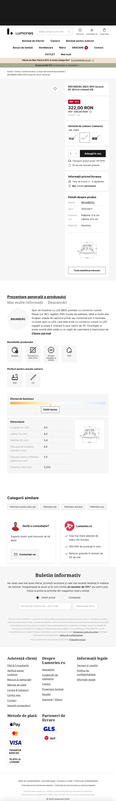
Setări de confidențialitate (29, 775)
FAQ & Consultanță (18, 659)
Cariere (46, 678)
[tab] (36, 278)
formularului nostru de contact (85, 626)
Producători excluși (77, 634)
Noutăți (46, 688)
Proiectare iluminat (53, 683)
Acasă (10, 52)
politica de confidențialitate (71, 629)
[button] (55, 70)
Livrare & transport (18, 684)
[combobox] (54, 12)
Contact (11, 694)
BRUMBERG (88, 183)
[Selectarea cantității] (73, 134)
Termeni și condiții (87, 659)
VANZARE (80, 29)
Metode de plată (16, 679)
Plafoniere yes (97, 487)
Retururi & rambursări (19, 674)
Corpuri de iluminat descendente (50, 52)
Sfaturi (58, 693)
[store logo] (20, 13)
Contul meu (13, 689)
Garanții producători (18, 700)
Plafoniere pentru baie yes (23, 487)
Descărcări (57, 283)
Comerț (17, 52)
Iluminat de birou (29, 52)
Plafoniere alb (50, 487)
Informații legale (86, 674)
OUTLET (50, 35)
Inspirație (47, 693)
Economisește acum (81, 41)
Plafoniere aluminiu (73, 487)
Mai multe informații (25, 283)
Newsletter (48, 664)
